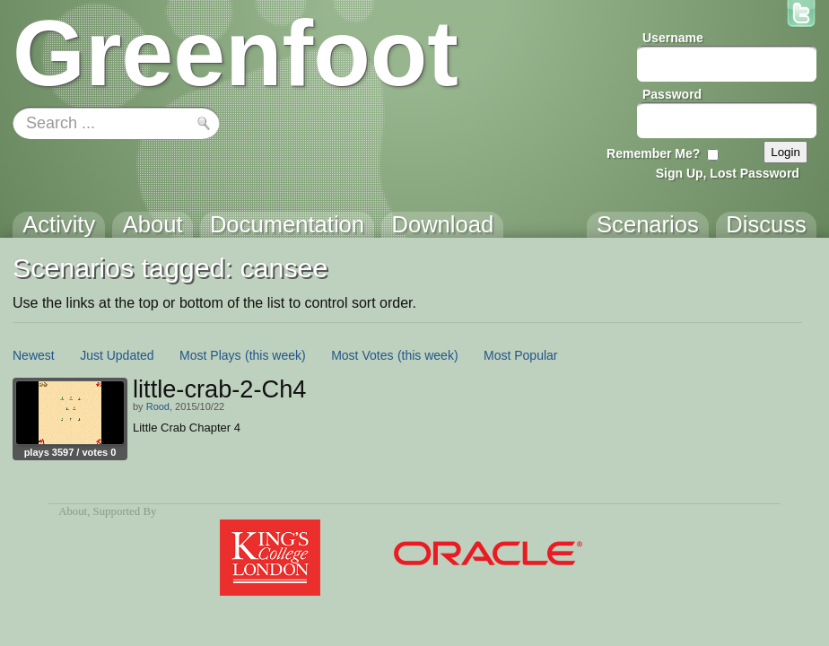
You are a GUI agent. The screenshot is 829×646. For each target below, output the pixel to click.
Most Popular (520, 355)
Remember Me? (653, 153)
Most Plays (209, 355)
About (72, 511)
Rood (158, 406)
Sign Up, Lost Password (727, 173)
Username (672, 38)
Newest (34, 355)
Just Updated (117, 355)
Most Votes (362, 355)
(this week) (275, 355)
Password (672, 94)
